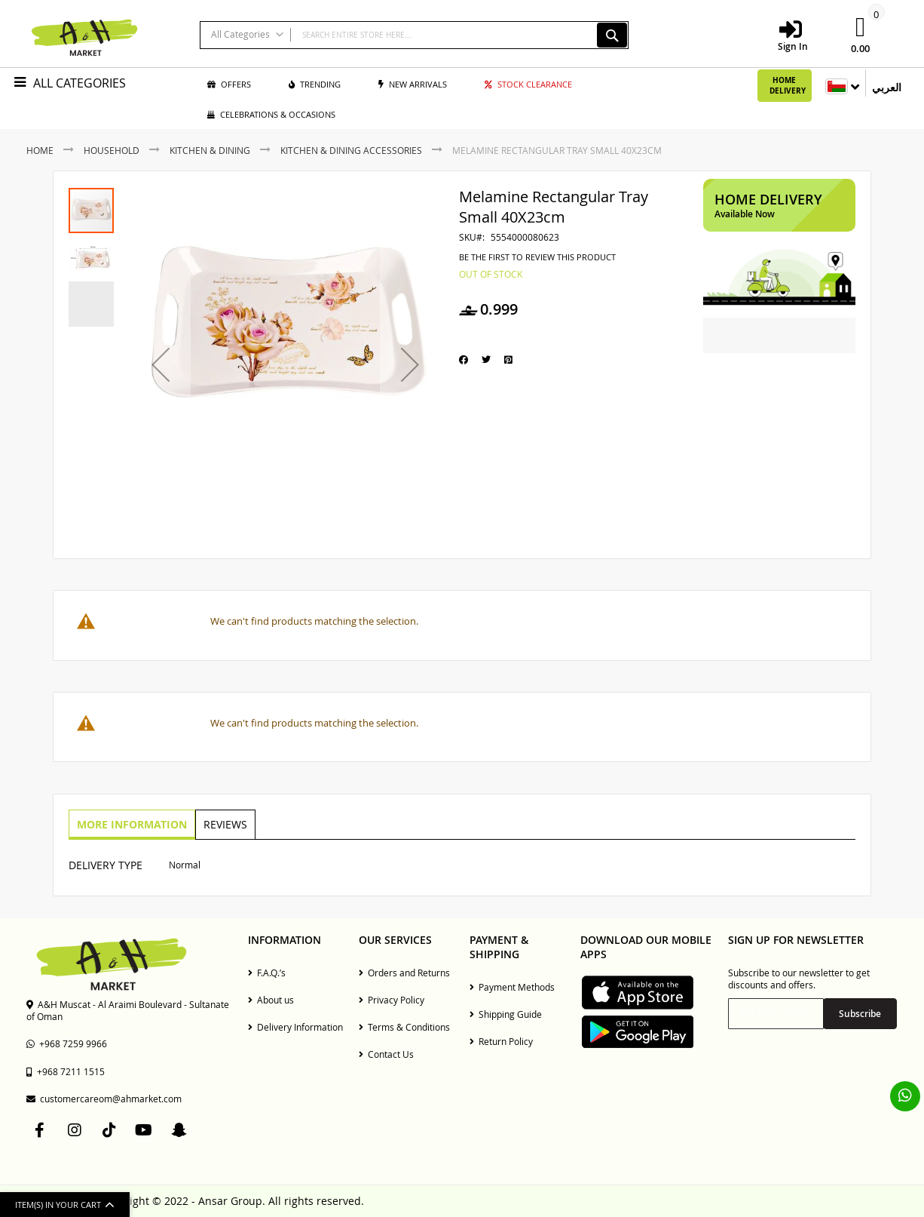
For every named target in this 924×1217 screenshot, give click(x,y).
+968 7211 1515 (65, 1071)
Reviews (223, 823)
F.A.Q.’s (267, 973)
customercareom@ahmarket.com (104, 1099)
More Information (131, 823)
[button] (160, 364)
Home (40, 150)
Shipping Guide (506, 1014)
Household (111, 150)
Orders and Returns (404, 973)
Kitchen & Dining (210, 150)
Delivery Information (295, 1027)
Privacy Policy (391, 1000)
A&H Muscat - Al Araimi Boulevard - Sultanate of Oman (127, 1010)
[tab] (131, 825)
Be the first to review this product (537, 257)
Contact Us (386, 1054)
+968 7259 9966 (66, 1043)
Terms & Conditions (404, 1027)
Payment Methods (512, 987)
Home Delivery (787, 85)
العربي (886, 87)
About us (271, 1000)
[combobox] (413, 35)
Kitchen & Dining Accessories (351, 150)
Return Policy (501, 1041)
